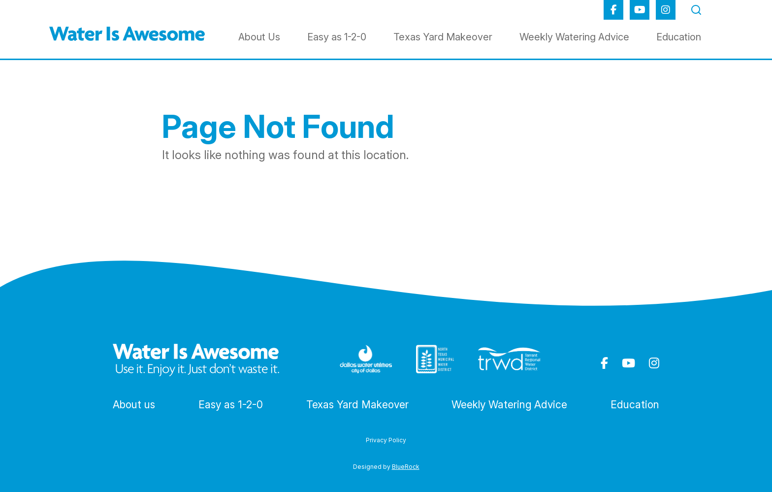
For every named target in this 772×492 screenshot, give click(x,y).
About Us (259, 37)
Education (678, 37)
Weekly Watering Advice (574, 37)
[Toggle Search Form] (696, 8)
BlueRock (405, 466)
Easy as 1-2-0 (336, 37)
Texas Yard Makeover (442, 37)
